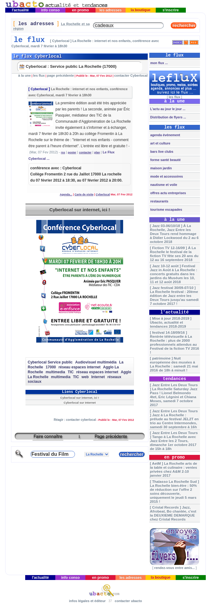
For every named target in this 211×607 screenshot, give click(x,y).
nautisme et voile (163, 184)
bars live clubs (161, 151)
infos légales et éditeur (87, 601)
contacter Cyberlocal (131, 75)
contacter (85, 152)
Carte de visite (84, 194)
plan (97, 152)
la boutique (140, 10)
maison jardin (160, 168)
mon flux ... (158, 63)
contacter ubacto (128, 601)
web (85, 377)
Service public (60, 362)
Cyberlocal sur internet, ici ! (79, 209)
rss (63, 152)
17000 (51, 367)
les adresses (110, 10)
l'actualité (20, 10)
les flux (39, 75)
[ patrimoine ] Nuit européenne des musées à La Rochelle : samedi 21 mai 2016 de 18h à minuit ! (174, 364)
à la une (24, 75)
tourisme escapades (165, 209)
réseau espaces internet (79, 367)
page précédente (60, 75)
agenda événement (164, 135)
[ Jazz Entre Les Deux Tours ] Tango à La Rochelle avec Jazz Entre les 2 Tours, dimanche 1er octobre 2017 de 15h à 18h (174, 441)
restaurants (158, 201)
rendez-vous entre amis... (174, 568)
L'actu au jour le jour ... (167, 109)
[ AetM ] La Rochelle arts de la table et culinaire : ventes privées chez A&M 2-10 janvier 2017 (173, 469)
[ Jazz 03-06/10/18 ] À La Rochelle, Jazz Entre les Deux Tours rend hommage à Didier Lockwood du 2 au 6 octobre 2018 (174, 234)
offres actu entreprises (167, 193)
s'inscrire (171, 10)
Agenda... (66, 194)
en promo (80, 10)
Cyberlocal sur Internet (80, 402)
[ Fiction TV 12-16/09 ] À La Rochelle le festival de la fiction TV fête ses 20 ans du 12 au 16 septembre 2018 (174, 254)
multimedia (55, 372)
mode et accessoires (166, 176)
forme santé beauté (165, 160)
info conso (50, 10)
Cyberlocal (39, 89)
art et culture (159, 143)
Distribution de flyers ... (167, 117)
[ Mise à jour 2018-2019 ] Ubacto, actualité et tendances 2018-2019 (170, 322)
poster (72, 152)
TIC (70, 372)
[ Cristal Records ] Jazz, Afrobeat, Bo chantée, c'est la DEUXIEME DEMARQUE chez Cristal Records (173, 513)
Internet (98, 377)
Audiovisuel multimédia (96, 362)
